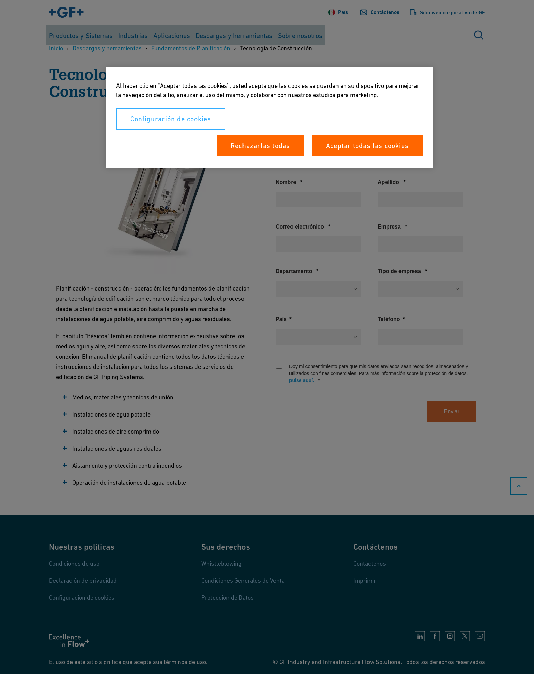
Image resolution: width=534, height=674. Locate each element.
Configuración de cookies (170, 119)
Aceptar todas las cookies (367, 146)
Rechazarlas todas (260, 146)
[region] (269, 117)
